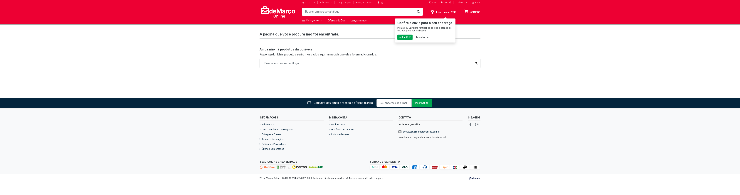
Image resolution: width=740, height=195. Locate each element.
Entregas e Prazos (364, 2)
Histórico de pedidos (342, 129)
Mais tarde (422, 37)
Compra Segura (344, 2)
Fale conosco (326, 2)
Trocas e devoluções (273, 139)
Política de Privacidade (274, 144)
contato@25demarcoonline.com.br (421, 131)
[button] (313, 20)
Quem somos (309, 2)
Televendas (268, 124)
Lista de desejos (340, 134)
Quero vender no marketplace (277, 129)
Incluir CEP (405, 37)
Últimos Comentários (273, 148)
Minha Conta (461, 2)
